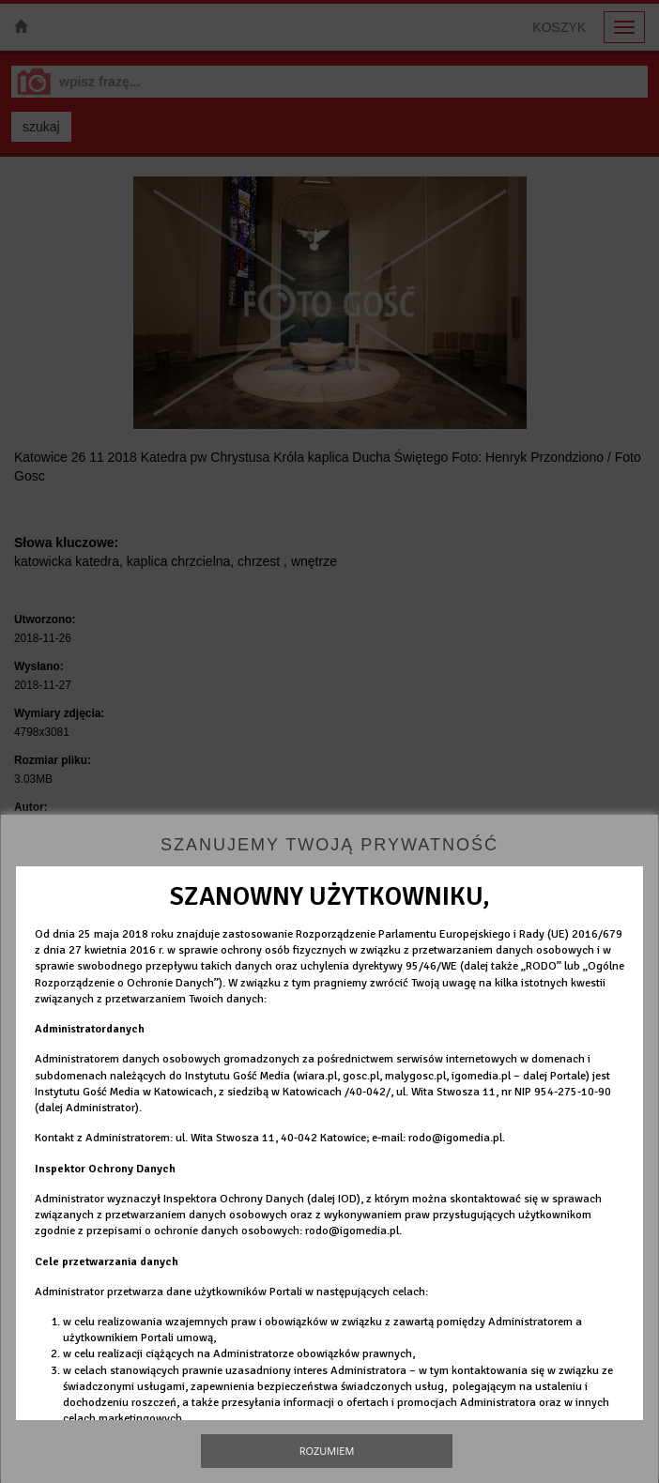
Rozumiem (327, 1451)
